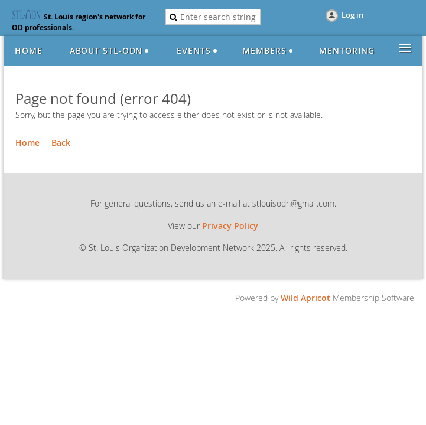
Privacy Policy (230, 225)
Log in (352, 14)
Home (27, 142)
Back (60, 142)
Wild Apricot (305, 297)
